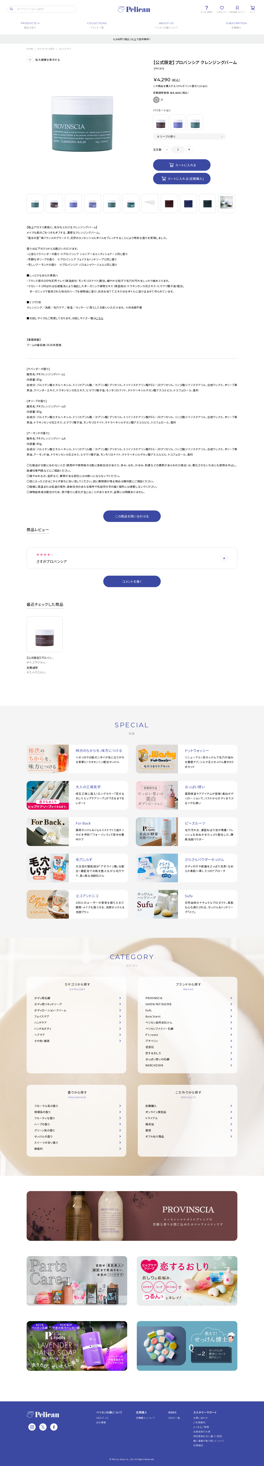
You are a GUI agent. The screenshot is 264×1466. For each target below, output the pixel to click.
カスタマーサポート (205, 1412)
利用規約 (198, 1445)
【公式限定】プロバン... (40, 658)
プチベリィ (151, 1040)
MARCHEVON (154, 1065)
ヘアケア (39, 1034)
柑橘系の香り (42, 1112)
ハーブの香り (42, 1124)
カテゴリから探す (46, 49)
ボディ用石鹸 (42, 998)
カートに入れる (185, 165)
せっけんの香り (43, 1136)
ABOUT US (102, 1417)
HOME (30, 49)
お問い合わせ (200, 1417)
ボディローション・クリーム (50, 1010)
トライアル (151, 1118)
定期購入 (151, 1105)
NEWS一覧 (174, 1417)
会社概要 (101, 1422)
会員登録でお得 (201, 1431)
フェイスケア (64, 49)
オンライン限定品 (155, 1112)
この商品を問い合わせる (132, 516)
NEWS (172, 1412)
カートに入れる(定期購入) (186, 178)
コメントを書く (132, 581)
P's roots (151, 1034)
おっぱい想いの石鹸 (157, 1059)
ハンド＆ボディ (42, 1028)
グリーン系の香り (44, 1130)
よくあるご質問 (201, 1427)
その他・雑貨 (42, 1040)
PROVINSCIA (153, 998)
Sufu (148, 1010)
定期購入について (145, 1417)
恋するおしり (153, 1053)
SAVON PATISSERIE (158, 1004)
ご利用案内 (199, 1422)
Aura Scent (153, 1016)
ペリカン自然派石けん (158, 1022)
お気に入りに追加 (156, 100)
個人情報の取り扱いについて (208, 1440)
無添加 (149, 1124)
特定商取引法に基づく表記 (207, 1436)
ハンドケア (40, 1022)
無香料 (38, 1148)
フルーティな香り (44, 1118)
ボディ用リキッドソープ (48, 1004)
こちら (99, 318)
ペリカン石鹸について (109, 1412)
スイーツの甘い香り (46, 1142)
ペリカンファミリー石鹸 (159, 1028)
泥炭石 (149, 1047)
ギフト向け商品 (154, 1136)
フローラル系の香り (46, 1105)
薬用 (148, 1130)
